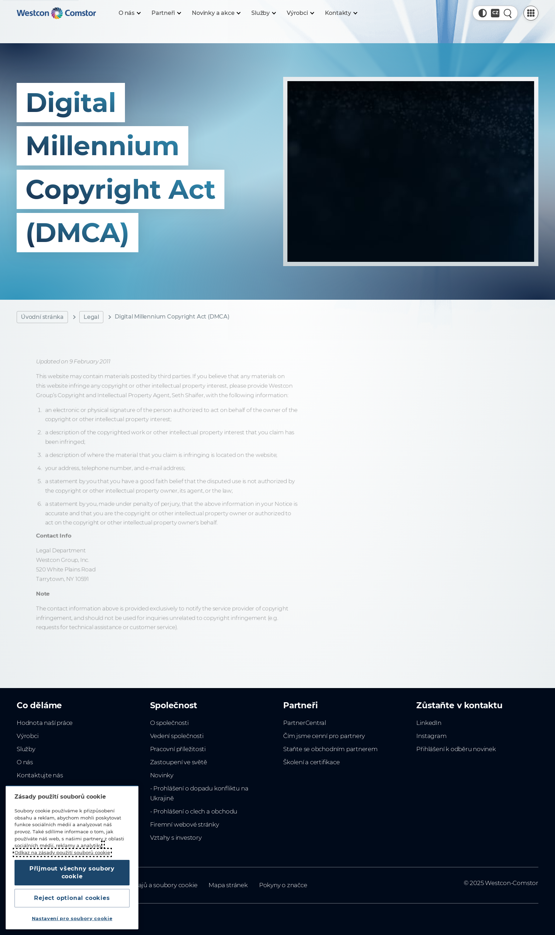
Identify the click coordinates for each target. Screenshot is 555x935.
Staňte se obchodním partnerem (330, 749)
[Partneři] (166, 13)
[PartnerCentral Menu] (530, 13)
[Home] (56, 13)
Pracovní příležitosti (178, 749)
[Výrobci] (300, 13)
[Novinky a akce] (216, 13)
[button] (483, 13)
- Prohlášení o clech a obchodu (194, 811)
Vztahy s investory (176, 837)
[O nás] (129, 13)
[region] (72, 857)
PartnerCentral (304, 722)
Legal (91, 317)
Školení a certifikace (311, 762)
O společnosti (169, 722)
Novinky (162, 775)
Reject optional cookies (72, 898)
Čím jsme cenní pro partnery (324, 735)
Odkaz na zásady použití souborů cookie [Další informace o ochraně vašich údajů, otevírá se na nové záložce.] (62, 852)
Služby (26, 749)
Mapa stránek (227, 885)
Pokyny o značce (283, 885)
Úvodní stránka (42, 317)
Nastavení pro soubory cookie (72, 918)
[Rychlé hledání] (508, 13)
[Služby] (263, 13)
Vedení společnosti (177, 735)
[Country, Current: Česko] (495, 13)
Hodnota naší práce (45, 722)
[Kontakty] (341, 13)
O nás (25, 762)
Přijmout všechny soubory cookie (72, 872)
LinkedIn (428, 722)
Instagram (431, 735)
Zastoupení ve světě (178, 762)
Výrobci (28, 735)
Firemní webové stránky (184, 824)
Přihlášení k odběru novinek (456, 749)
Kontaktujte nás (40, 775)
